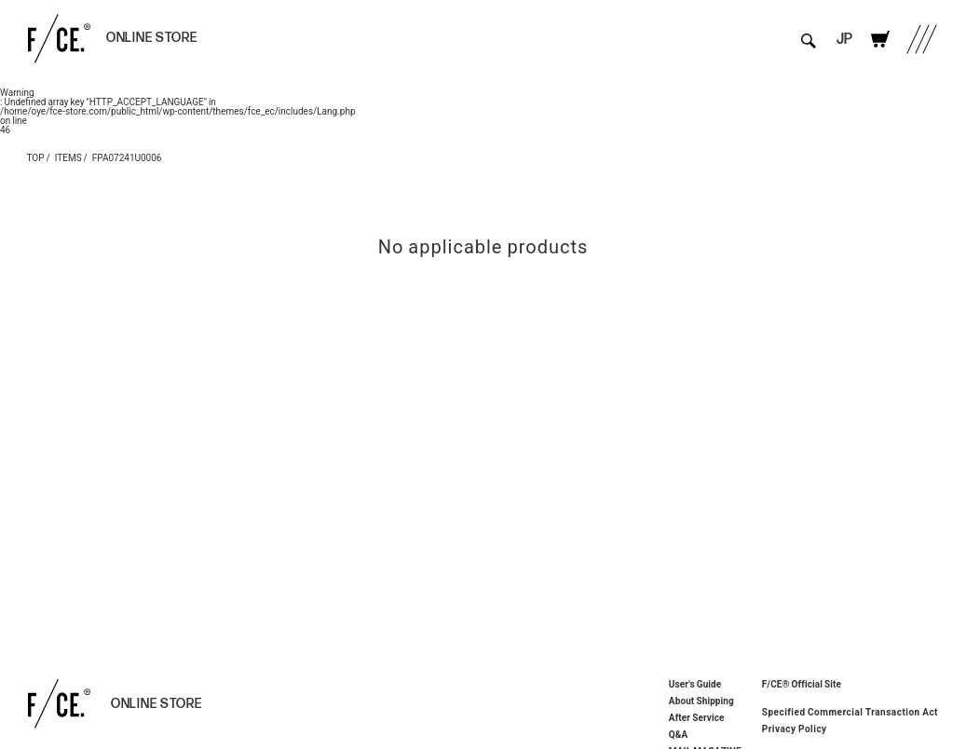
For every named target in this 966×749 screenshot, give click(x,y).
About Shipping (701, 700)
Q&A (678, 734)
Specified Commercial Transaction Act (850, 711)
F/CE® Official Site (801, 683)
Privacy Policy (794, 728)
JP (844, 39)
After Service (697, 717)
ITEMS (68, 157)
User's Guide (695, 683)
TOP (36, 157)
